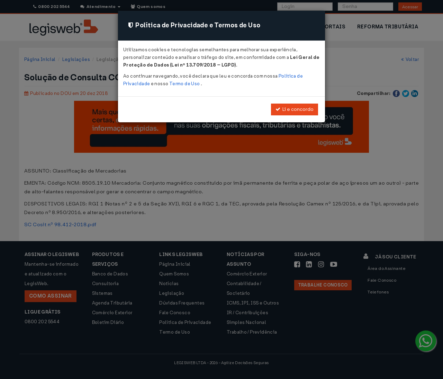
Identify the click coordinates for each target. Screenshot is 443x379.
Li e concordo (294, 109)
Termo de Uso (185, 84)
